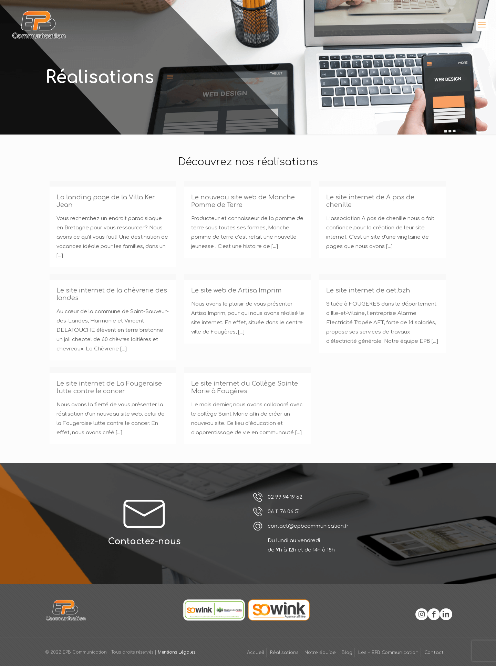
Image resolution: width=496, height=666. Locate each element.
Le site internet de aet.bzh (368, 290)
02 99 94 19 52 (285, 497)
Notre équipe (320, 652)
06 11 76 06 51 (284, 512)
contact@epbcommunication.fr (308, 526)
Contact (434, 652)
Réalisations (284, 652)
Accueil (255, 652)
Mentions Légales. (177, 652)
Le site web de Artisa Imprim (236, 290)
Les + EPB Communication (388, 652)
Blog (347, 652)
